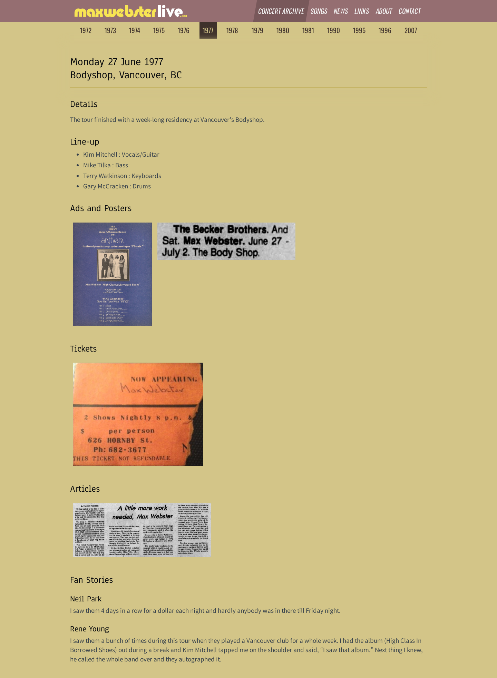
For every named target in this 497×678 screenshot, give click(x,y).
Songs (319, 11)
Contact (410, 11)
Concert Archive (281, 11)
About (384, 11)
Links (362, 11)
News (341, 11)
